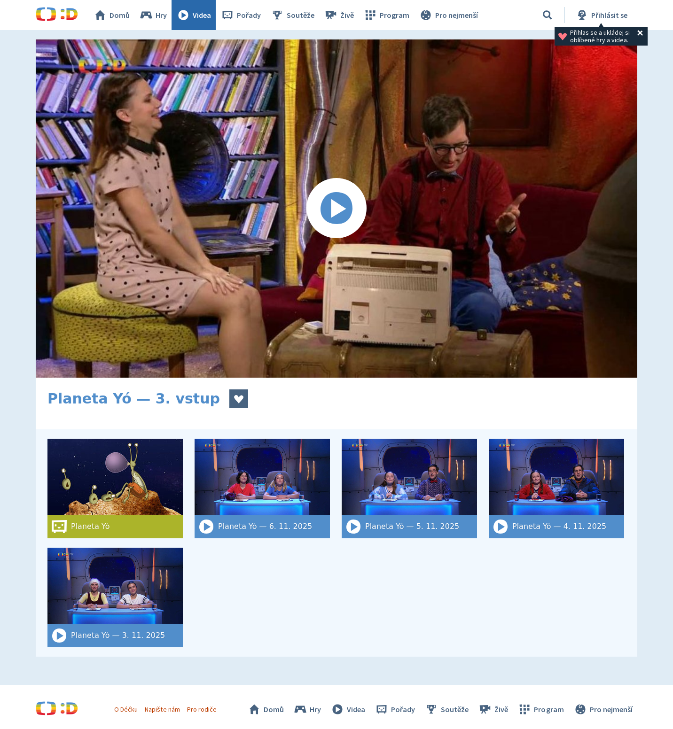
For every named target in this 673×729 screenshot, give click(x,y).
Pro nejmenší (448, 15)
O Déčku (126, 709)
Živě (339, 15)
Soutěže (292, 15)
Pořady (240, 15)
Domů (111, 15)
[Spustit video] (336, 208)
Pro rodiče (202, 709)
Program (386, 15)
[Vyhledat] (547, 15)
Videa (193, 15)
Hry (153, 15)
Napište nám (162, 709)
